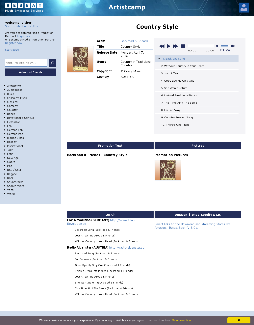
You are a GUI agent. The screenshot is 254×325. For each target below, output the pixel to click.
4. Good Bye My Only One (177, 80)
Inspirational (15, 146)
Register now (13, 42)
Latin (10, 153)
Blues (10, 93)
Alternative (14, 85)
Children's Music (17, 97)
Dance (11, 113)
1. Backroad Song (174, 58)
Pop (9, 165)
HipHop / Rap (15, 137)
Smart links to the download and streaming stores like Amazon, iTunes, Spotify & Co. (193, 225)
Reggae (12, 174)
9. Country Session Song (177, 117)
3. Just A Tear (170, 73)
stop (183, 46)
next (175, 46)
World (11, 193)
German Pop (15, 133)
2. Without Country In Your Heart (182, 66)
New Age (13, 157)
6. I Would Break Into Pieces (179, 95)
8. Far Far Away (170, 110)
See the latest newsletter (21, 26)
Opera (11, 161)
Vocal (10, 189)
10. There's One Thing (175, 124)
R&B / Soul (14, 169)
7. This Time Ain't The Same (179, 102)
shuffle (228, 50)
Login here (23, 36)
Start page (12, 49)
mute (218, 45)
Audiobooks (14, 89)
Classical (12, 101)
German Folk (15, 129)
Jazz (10, 149)
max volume (233, 45)
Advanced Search (30, 72)
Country (12, 109)
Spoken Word (15, 185)
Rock (10, 177)
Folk (9, 125)
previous (162, 46)
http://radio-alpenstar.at (126, 247)
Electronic (13, 121)
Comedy (12, 105)
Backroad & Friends (134, 41)
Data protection (181, 320)
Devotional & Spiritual (21, 117)
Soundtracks (15, 181)
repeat (222, 50)
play (169, 46)
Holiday (12, 141)
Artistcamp (127, 7)
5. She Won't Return (174, 88)
